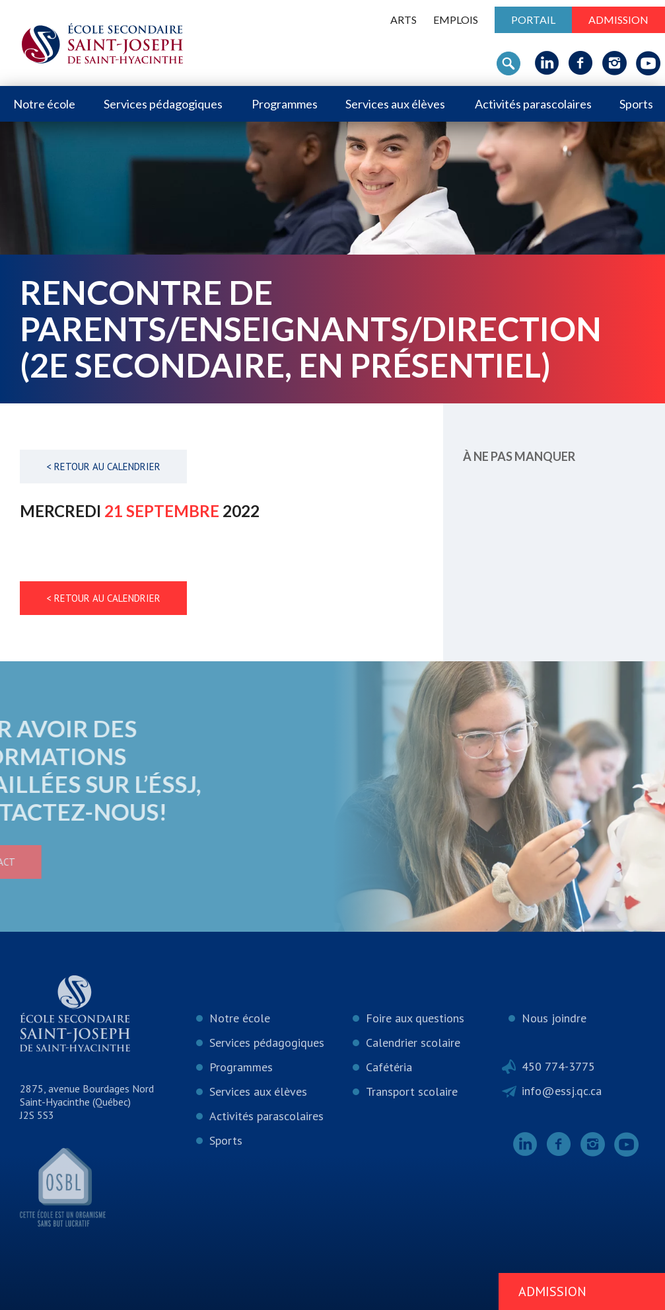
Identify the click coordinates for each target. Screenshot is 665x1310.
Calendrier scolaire (413, 1042)
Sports (636, 104)
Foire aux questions (415, 1018)
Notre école (44, 104)
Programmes (285, 104)
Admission (618, 19)
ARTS (403, 19)
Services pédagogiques (163, 104)
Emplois (455, 19)
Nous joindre (554, 1018)
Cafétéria (389, 1067)
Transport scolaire (412, 1091)
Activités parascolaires (533, 104)
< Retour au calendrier (103, 466)
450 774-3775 (558, 1066)
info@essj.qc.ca (562, 1090)
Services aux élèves (395, 104)
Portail (533, 19)
